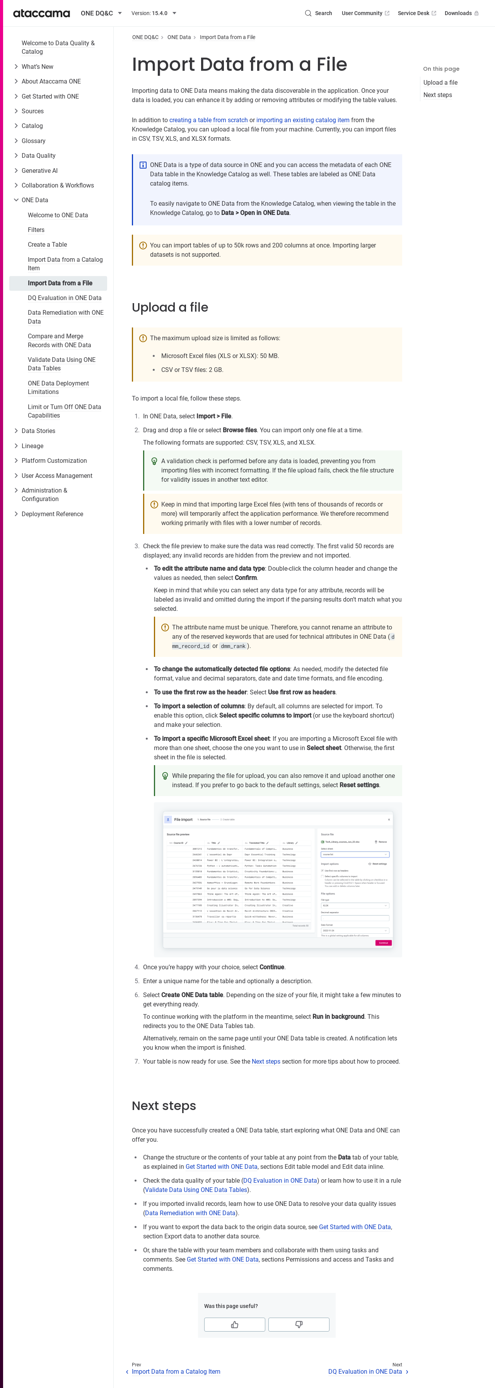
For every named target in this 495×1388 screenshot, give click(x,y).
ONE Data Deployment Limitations (58, 388)
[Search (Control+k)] (318, 13)
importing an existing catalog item (303, 120)
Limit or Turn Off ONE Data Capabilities (64, 411)
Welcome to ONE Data (58, 215)
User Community (366, 13)
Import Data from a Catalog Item (65, 264)
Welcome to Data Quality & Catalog (58, 47)
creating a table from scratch (208, 120)
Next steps (437, 95)
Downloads (462, 13)
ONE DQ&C (145, 37)
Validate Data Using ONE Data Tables (62, 364)
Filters (36, 230)
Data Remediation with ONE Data (66, 317)
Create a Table (47, 244)
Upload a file (440, 82)
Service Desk (418, 13)
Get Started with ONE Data (222, 1166)
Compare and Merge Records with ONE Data (59, 340)
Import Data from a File (60, 283)
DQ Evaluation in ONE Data (65, 298)
